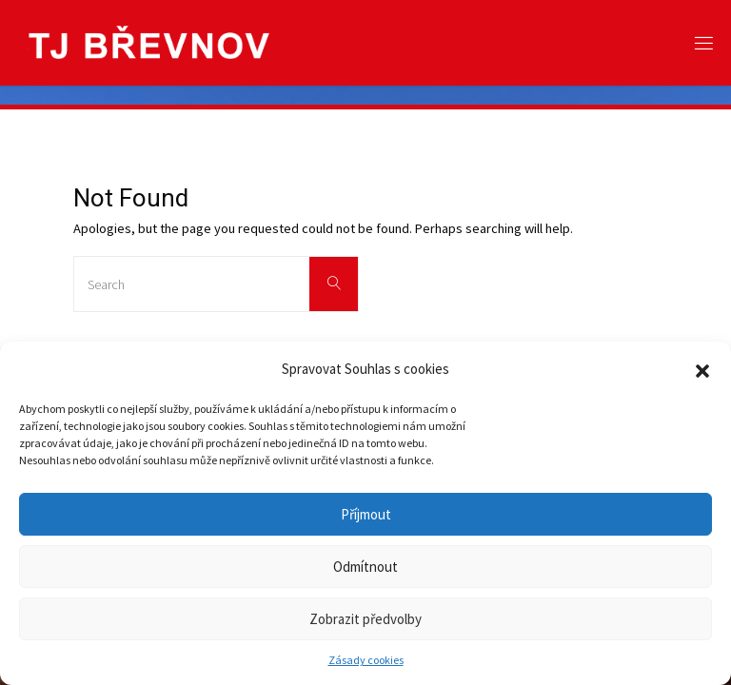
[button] (702, 369)
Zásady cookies (366, 660)
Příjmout (366, 514)
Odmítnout (365, 567)
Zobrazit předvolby (365, 619)
